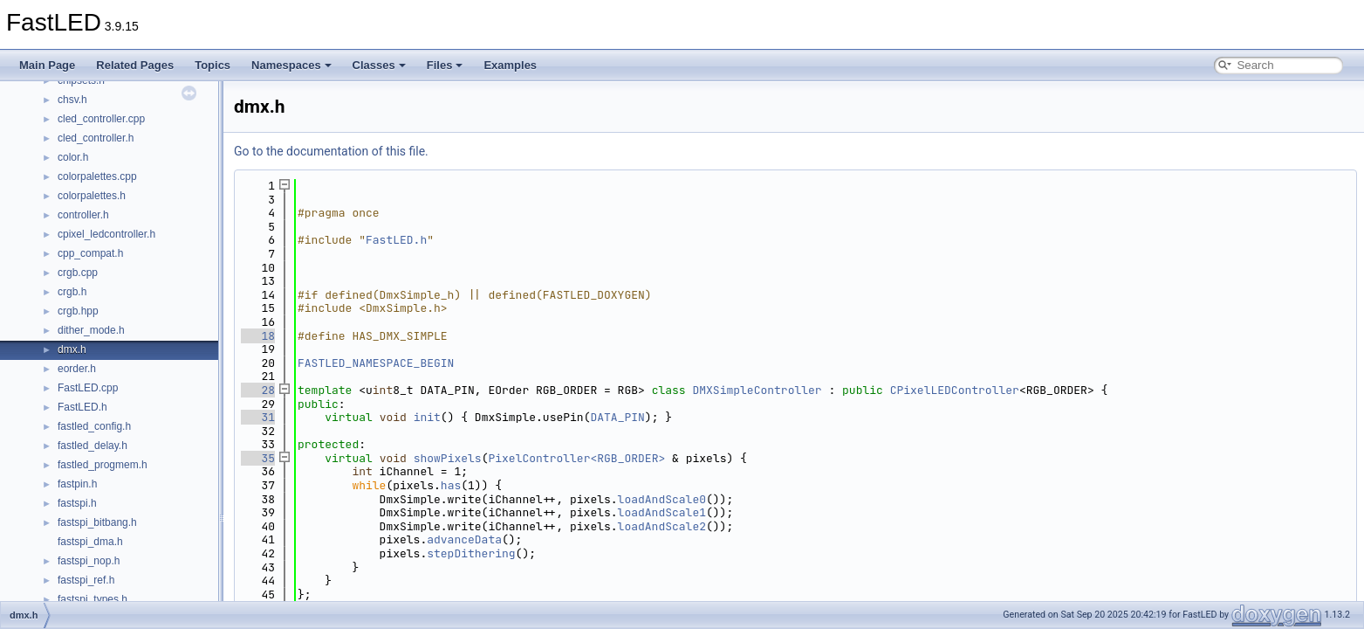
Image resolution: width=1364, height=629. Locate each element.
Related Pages (135, 65)
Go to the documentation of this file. (331, 151)
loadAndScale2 (662, 526)
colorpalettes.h (92, 196)
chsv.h (72, 99)
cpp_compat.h (90, 253)
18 (258, 335)
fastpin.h (77, 484)
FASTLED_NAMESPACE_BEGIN (376, 363)
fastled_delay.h (92, 445)
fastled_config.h (94, 426)
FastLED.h (82, 407)
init (427, 417)
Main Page (47, 65)
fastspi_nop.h (89, 561)
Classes (379, 65)
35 (258, 458)
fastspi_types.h (92, 599)
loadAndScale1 (662, 512)
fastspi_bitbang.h (97, 522)
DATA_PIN (617, 417)
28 (258, 390)
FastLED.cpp (88, 388)
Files (445, 65)
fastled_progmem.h (102, 465)
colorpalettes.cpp (97, 176)
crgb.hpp (78, 311)
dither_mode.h (91, 330)
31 (258, 417)
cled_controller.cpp (101, 119)
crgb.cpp (78, 272)
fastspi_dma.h (90, 542)
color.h (73, 157)
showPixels (448, 458)
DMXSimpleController (756, 390)
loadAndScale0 (662, 499)
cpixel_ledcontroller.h (106, 234)
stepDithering (471, 553)
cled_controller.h (96, 138)
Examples (510, 65)
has (451, 485)
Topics (212, 65)
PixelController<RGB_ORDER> (576, 458)
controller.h (83, 215)
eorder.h (77, 369)
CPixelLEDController (954, 390)
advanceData (464, 539)
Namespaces (291, 65)
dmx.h (72, 349)
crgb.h (72, 292)
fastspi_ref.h (86, 580)
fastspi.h (77, 503)
